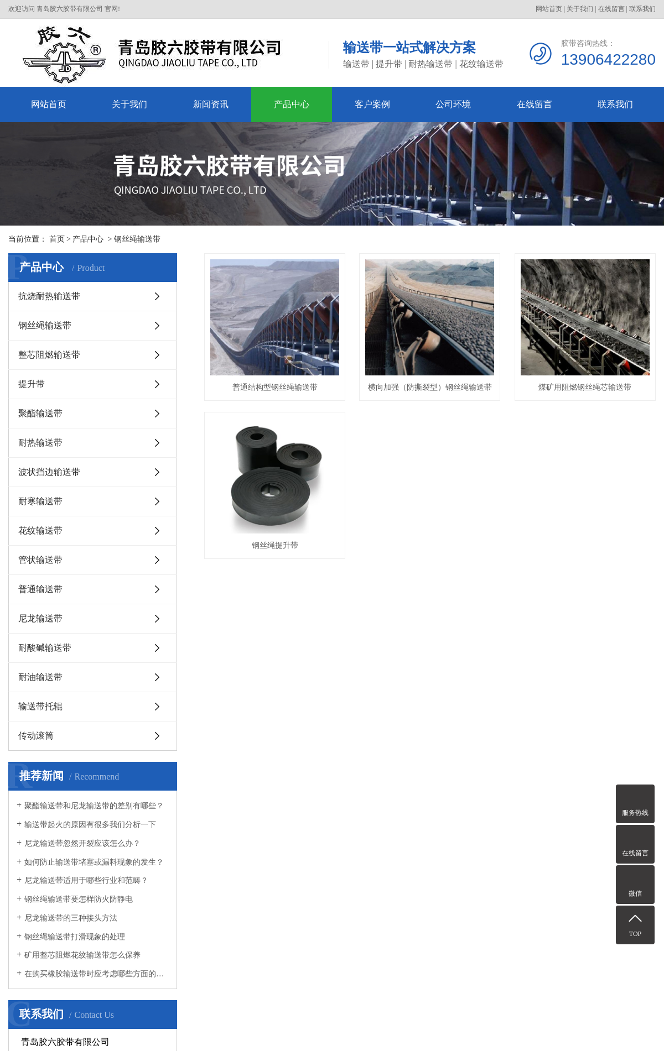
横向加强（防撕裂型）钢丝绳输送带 (435, 390)
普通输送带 (40, 589)
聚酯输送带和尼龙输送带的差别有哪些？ (94, 806)
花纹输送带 (40, 530)
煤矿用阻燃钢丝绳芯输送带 (276, 552)
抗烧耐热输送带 (49, 296)
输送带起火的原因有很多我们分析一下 (90, 824)
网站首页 (549, 9)
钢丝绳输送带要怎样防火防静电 (78, 899)
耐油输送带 (40, 677)
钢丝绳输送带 (137, 239)
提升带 (31, 384)
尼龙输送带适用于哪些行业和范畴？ (86, 880)
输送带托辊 (40, 706)
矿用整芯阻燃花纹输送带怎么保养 (82, 955)
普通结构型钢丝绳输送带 (276, 390)
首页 (57, 239)
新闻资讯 (211, 104)
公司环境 (453, 104)
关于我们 (580, 9)
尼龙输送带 (40, 618)
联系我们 (642, 9)
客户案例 (372, 104)
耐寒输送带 (40, 501)
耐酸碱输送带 (44, 647)
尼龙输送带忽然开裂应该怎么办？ (82, 843)
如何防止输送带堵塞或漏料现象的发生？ (94, 862)
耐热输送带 (40, 442)
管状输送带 (40, 559)
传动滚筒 (36, 735)
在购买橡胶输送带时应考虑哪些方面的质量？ (96, 974)
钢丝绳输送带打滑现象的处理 (74, 937)
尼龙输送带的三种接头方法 (70, 918)
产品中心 (291, 104)
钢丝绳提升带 (435, 552)
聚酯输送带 (40, 413)
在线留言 (611, 9)
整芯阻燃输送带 (49, 354)
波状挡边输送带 (49, 472)
